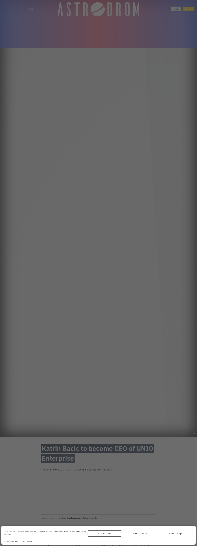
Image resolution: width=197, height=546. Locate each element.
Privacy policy (20, 541)
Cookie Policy (9, 541)
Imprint (29, 541)
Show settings (175, 533)
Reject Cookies (140, 533)
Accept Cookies (104, 533)
